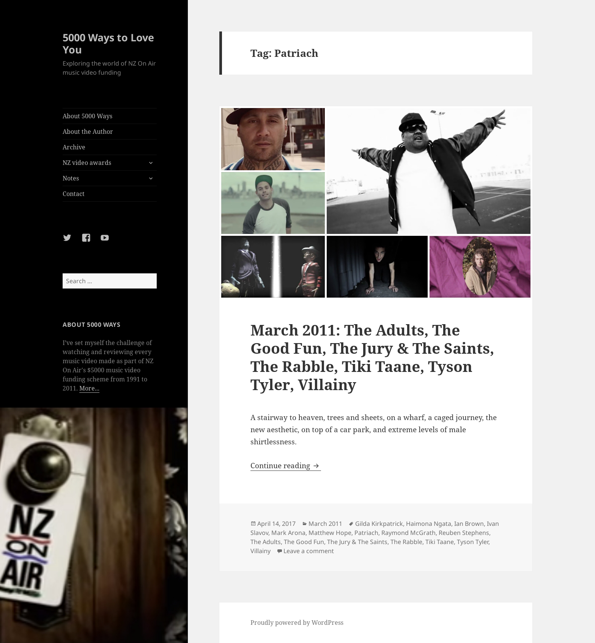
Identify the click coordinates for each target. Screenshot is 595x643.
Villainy (260, 551)
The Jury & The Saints (357, 542)
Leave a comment (308, 551)
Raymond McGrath (408, 533)
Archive (74, 147)
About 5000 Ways (87, 116)
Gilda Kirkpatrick (379, 523)
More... (89, 388)
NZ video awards (87, 162)
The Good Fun (304, 542)
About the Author (88, 131)
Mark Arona (288, 533)
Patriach (366, 533)
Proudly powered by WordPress (296, 622)
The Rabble (406, 542)
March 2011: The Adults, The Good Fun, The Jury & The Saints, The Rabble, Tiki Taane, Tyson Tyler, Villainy (372, 357)
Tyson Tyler (472, 542)
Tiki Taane (439, 542)
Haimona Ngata (428, 523)
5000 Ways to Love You (108, 43)
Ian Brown (469, 523)
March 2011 (325, 523)
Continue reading (285, 465)
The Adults (265, 542)
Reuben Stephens (464, 533)
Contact (74, 194)
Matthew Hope (330, 533)
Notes (71, 178)
